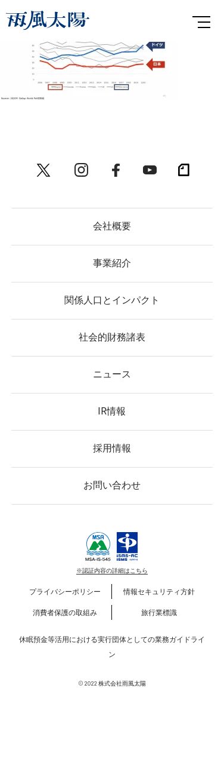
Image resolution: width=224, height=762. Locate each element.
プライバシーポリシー (65, 591)
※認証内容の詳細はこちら (112, 570)
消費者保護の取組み (65, 612)
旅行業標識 (159, 612)
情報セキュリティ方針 (159, 591)
